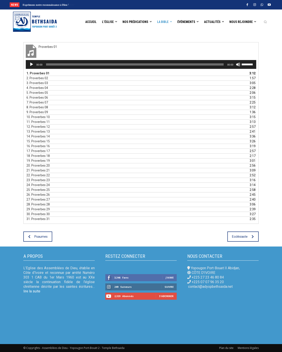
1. (37, 73)
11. (38, 122)
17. (38, 151)
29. (38, 209)
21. (38, 170)
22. (38, 175)
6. (37, 97)
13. (38, 131)
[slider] (135, 64)
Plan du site (226, 348)
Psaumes (38, 236)
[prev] (148, 5)
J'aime (170, 277)
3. (37, 83)
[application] (141, 64)
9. (37, 112)
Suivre (169, 286)
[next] (155, 5)
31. (38, 219)
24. (38, 185)
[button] (265, 22)
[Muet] (238, 64)
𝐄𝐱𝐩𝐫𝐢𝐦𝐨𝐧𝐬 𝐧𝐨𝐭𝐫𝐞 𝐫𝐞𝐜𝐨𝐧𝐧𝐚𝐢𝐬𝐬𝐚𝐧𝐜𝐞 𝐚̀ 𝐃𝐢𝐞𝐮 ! (46, 4)
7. (37, 102)
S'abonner (166, 296)
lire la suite (31, 291)
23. (38, 180)
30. (38, 214)
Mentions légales (248, 348)
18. (38, 156)
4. (37, 88)
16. (38, 146)
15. (38, 141)
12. (38, 126)
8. (37, 107)
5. (37, 92)
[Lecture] (31, 64)
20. (38, 165)
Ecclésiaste (243, 236)
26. (38, 194)
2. (37, 78)
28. (38, 204)
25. (38, 190)
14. (38, 136)
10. (38, 117)
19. (38, 160)
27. (38, 199)
